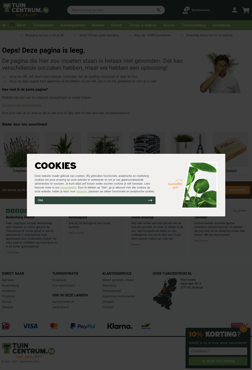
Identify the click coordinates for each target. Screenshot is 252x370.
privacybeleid (68, 187)
